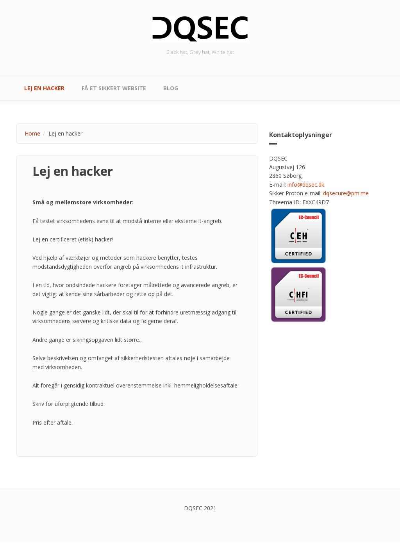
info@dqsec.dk (306, 184)
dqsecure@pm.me (346, 193)
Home (32, 133)
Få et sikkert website (114, 88)
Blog (170, 88)
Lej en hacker (44, 88)
